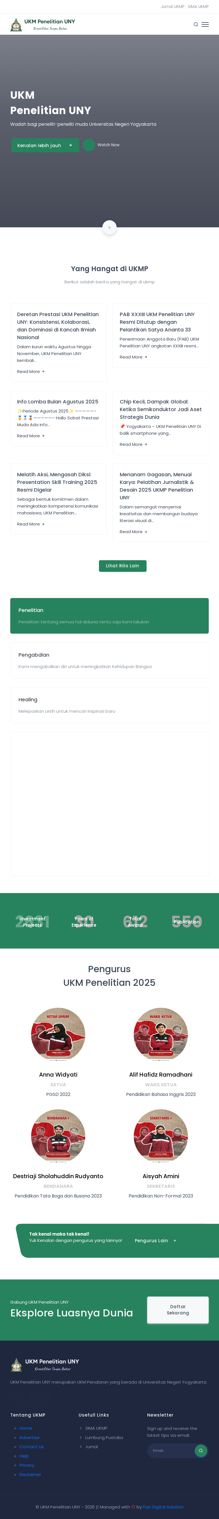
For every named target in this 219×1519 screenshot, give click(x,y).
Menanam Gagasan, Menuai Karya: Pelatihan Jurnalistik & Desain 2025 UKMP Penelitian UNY (157, 486)
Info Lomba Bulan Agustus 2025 (57, 401)
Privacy (26, 1465)
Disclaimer (30, 1474)
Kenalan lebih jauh (45, 145)
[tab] (109, 616)
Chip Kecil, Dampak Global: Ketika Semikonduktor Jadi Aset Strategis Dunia (161, 409)
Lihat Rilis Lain (122, 566)
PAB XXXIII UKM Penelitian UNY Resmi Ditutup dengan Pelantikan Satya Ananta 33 (157, 322)
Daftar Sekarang (178, 1310)
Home (25, 1428)
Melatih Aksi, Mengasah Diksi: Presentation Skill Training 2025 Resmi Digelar (57, 482)
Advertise (29, 1437)
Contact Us (31, 1447)
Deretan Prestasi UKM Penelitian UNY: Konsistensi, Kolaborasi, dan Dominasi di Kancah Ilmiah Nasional (58, 326)
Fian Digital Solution (163, 1507)
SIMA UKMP (198, 6)
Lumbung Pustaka (101, 1437)
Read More (31, 371)
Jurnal (88, 1447)
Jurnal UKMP (172, 6)
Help (24, 1456)
